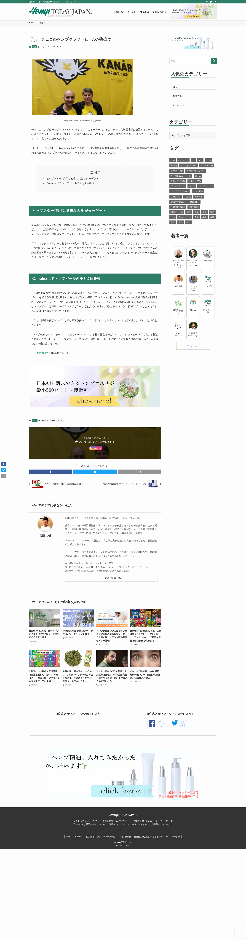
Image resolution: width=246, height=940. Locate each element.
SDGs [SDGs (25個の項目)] (208, 160)
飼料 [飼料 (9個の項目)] (188, 222)
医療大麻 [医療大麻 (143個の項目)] (199, 196)
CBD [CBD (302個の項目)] (173, 160)
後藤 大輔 (45, 534)
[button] (50, 472)
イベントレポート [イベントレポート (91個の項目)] (189, 165)
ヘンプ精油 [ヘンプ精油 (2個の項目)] (198, 191)
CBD (175, 86)
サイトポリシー (173, 839)
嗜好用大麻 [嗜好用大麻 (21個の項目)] (194, 207)
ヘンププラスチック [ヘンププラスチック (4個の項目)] (180, 191)
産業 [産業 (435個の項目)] (197, 217)
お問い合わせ (125, 839)
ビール (53, 420)
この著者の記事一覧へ (111, 577)
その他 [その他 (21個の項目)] (174, 165)
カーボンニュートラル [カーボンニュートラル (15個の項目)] (181, 176)
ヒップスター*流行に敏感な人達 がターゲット (72, 178)
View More (193, 346)
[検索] (215, 1)
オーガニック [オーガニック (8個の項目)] (177, 170)
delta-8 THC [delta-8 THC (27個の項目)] (183, 160)
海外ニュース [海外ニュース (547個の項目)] (185, 217)
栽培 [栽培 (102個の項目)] (212, 212)
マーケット (178, 105)
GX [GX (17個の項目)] (193, 160)
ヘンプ (61, 420)
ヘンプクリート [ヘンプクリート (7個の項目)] (206, 186)
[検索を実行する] (214, 61)
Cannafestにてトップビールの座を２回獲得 (70, 183)
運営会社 (90, 839)
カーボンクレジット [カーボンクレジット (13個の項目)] (196, 170)
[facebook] (207, 1)
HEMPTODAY (41, 353)
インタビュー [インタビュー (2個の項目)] (207, 165)
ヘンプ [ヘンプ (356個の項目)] (192, 186)
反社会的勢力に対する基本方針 (148, 839)
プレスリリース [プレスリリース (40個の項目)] (178, 186)
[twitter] (211, 1)
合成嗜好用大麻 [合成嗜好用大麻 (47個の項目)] (178, 207)
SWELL (127, 848)
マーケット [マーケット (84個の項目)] (176, 196)
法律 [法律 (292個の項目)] (173, 217)
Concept (78, 839)
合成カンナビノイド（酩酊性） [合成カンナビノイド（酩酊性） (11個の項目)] (185, 202)
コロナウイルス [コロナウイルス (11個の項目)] (178, 181)
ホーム (69, 839)
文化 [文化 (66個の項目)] (204, 212)
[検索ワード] (193, 61)
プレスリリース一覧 (106, 839)
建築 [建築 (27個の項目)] (197, 212)
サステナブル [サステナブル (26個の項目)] (195, 181)
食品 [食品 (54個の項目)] (181, 222)
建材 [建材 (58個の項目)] (189, 212)
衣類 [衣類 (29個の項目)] (212, 217)
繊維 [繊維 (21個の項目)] (204, 217)
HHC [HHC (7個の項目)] (200, 160)
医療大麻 (177, 96)
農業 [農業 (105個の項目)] (173, 222)
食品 (34, 47)
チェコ (45, 420)
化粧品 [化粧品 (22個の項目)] (188, 196)
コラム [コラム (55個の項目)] (198, 176)
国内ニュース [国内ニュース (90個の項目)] (177, 212)
